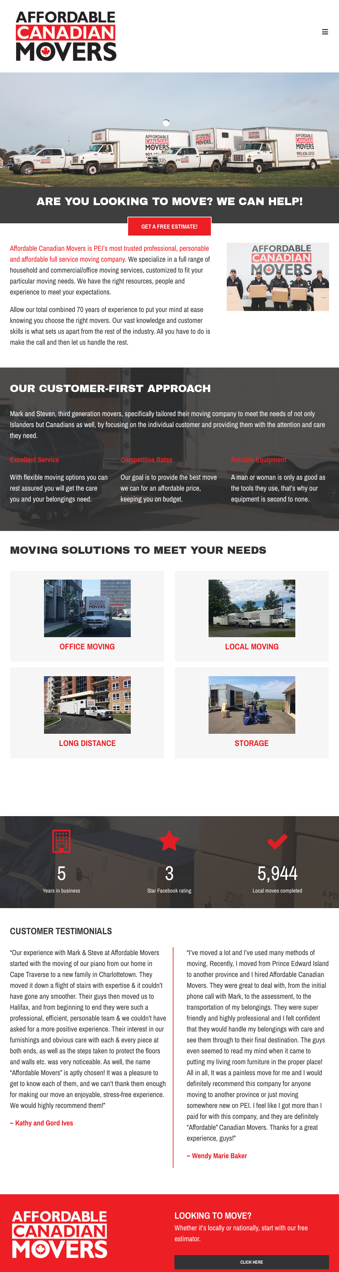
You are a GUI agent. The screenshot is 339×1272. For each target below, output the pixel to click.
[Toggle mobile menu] (325, 31)
